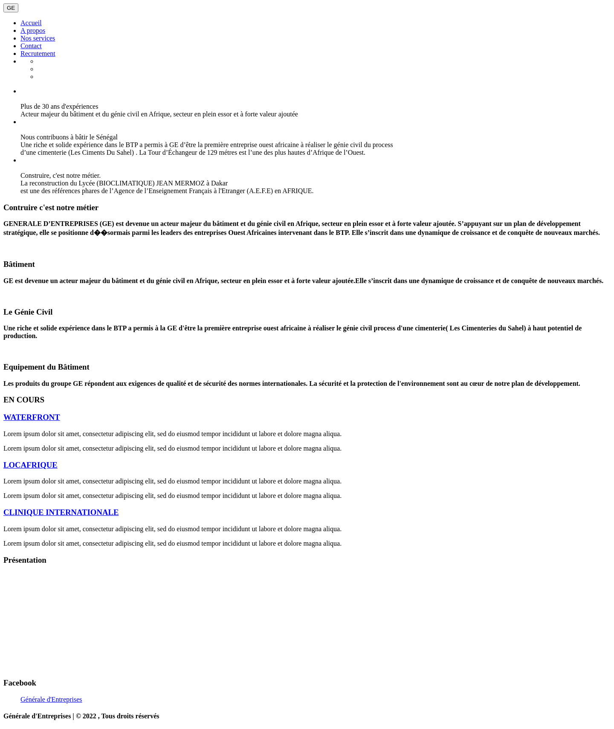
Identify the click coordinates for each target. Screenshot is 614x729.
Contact (31, 45)
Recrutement (37, 53)
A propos (32, 30)
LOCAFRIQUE (30, 464)
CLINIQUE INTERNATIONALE (61, 512)
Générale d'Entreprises (51, 699)
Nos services (37, 38)
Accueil (31, 22)
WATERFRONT (31, 417)
